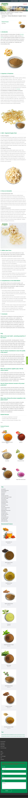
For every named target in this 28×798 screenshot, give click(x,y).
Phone (3, 776)
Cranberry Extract (10, 12)
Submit (6, 790)
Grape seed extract (4, 495)
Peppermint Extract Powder (9, 644)
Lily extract (22, 34)
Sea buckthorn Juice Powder (6, 497)
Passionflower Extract (9, 685)
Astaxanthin (3, 503)
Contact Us (2, 759)
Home (2, 12)
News (1, 754)
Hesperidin (3, 489)
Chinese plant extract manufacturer (7, 734)
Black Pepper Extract (9, 562)
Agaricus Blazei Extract (9, 603)
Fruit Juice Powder (4, 498)
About (1, 751)
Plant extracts (3, 744)
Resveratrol (3, 511)
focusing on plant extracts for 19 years (19, 734)
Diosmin (3, 494)
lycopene (3, 493)
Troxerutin (9, 624)
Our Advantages (3, 756)
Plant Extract (3, 491)
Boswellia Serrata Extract (5, 510)
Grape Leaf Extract (4, 514)
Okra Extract (9, 665)
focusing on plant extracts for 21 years (19, 736)
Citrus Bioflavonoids (5, 490)
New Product (3, 515)
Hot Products (3, 743)
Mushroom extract (4, 502)
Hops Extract (3, 499)
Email (3, 771)
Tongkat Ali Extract (9, 706)
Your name (3, 766)
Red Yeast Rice (4, 519)
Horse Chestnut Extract (5, 507)
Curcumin (3, 506)
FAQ (5, 12)
